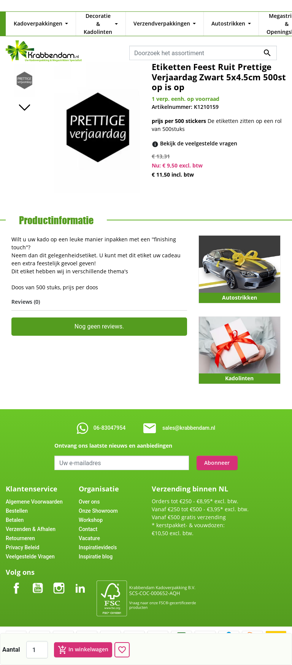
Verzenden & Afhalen (31, 521)
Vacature (89, 530)
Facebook (16, 574)
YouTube (37, 574)
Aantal (11, 649)
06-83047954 (109, 420)
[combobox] (203, 45)
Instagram (59, 574)
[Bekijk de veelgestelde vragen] (198, 135)
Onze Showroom (98, 503)
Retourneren (20, 530)
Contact (88, 521)
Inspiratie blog (96, 548)
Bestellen (17, 503)
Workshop (91, 512)
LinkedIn (80, 574)
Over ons (89, 494)
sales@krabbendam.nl (188, 420)
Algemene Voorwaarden (34, 494)
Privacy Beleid (22, 539)
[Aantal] (37, 650)
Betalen (15, 512)
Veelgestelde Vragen (30, 548)
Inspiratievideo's (98, 539)
